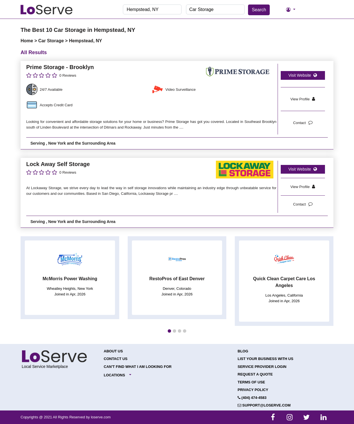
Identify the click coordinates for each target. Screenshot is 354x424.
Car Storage (51, 40)
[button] (169, 331)
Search (259, 9)
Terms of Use (251, 382)
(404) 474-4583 (252, 398)
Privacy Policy (253, 390)
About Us (113, 351)
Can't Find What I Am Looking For (138, 367)
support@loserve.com (264, 405)
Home (27, 40)
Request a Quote (255, 374)
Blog (243, 351)
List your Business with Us (265, 359)
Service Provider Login (262, 367)
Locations (114, 375)
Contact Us (115, 359)
